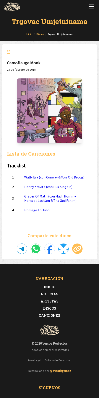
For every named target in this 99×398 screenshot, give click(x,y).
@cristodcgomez (60, 371)
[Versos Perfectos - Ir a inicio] (12, 6)
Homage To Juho (37, 210)
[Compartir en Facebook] (49, 249)
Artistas (49, 301)
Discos (49, 308)
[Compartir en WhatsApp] (36, 249)
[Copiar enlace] (77, 249)
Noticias (49, 294)
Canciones (49, 315)
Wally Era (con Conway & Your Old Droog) (54, 177)
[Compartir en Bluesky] (63, 249)
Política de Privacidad (58, 360)
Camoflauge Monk (23, 62)
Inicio (49, 287)
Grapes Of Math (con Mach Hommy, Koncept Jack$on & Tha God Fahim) (50, 198)
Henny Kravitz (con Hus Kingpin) (48, 187)
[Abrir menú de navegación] (91, 6)
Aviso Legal (34, 360)
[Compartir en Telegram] (22, 249)
